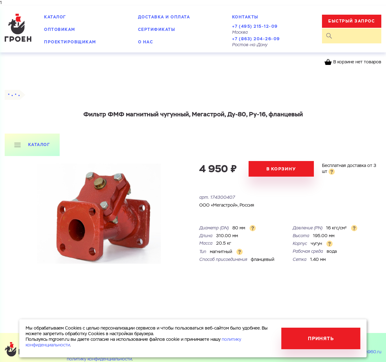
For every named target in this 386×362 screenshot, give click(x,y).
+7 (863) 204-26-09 (256, 39)
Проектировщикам (70, 42)
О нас (145, 42)
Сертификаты (157, 29)
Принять (321, 338)
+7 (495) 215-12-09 (255, 26)
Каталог (55, 17)
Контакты (245, 17)
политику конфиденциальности (99, 359)
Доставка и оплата (164, 17)
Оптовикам (59, 29)
